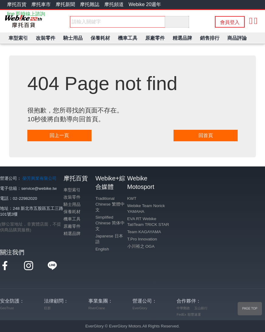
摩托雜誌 (89, 4)
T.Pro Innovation (142, 239)
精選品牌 (72, 233)
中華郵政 (183, 308)
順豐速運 (194, 314)
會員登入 (229, 22)
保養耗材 (72, 212)
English (102, 249)
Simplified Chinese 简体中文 (110, 223)
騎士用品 (72, 204)
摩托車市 (41, 4)
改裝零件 (72, 197)
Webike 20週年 (145, 4)
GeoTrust (7, 308)
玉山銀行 (201, 308)
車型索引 (72, 190)
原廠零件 (72, 226)
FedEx (181, 314)
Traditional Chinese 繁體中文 (110, 204)
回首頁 (205, 135)
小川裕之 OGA (141, 246)
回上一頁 (59, 135)
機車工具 (72, 219)
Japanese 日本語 (109, 239)
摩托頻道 (114, 4)
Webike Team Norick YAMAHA (146, 208)
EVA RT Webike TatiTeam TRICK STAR (148, 221)
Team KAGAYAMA (144, 232)
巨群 (47, 308)
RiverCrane (96, 308)
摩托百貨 (16, 4)
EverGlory (139, 308)
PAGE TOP (249, 308)
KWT (131, 198)
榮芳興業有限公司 (39, 178)
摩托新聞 (65, 4)
